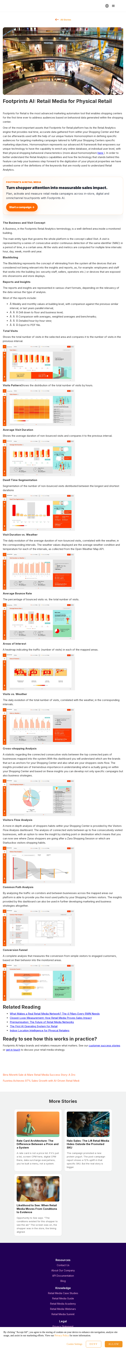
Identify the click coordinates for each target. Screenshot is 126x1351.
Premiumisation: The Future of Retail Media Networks (42, 1022)
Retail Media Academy (63, 1303)
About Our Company (63, 1270)
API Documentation (63, 1275)
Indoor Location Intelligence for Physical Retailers (39, 1030)
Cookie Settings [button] (74, 1344)
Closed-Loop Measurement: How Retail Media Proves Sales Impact (51, 1018)
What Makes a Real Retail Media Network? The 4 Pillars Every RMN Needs (55, 1013)
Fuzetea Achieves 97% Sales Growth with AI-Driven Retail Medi (41, 1080)
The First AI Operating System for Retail (33, 1026)
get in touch (13, 1049)
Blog (63, 1280)
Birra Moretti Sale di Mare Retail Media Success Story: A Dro (39, 1074)
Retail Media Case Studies (63, 1293)
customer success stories (104, 1045)
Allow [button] (113, 1344)
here (101, 153)
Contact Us (63, 1265)
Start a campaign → (22, 207)
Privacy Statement (63, 1326)
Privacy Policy (62, 1335)
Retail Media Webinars (63, 1308)
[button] (107, 6)
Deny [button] (94, 1344)
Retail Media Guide (63, 1298)
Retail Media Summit (63, 1314)
